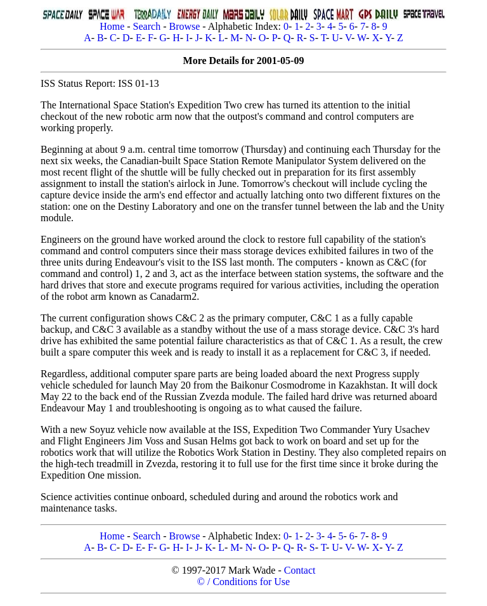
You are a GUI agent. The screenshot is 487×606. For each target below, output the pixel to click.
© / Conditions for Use (243, 581)
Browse (184, 26)
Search (147, 26)
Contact (300, 570)
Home (112, 26)
